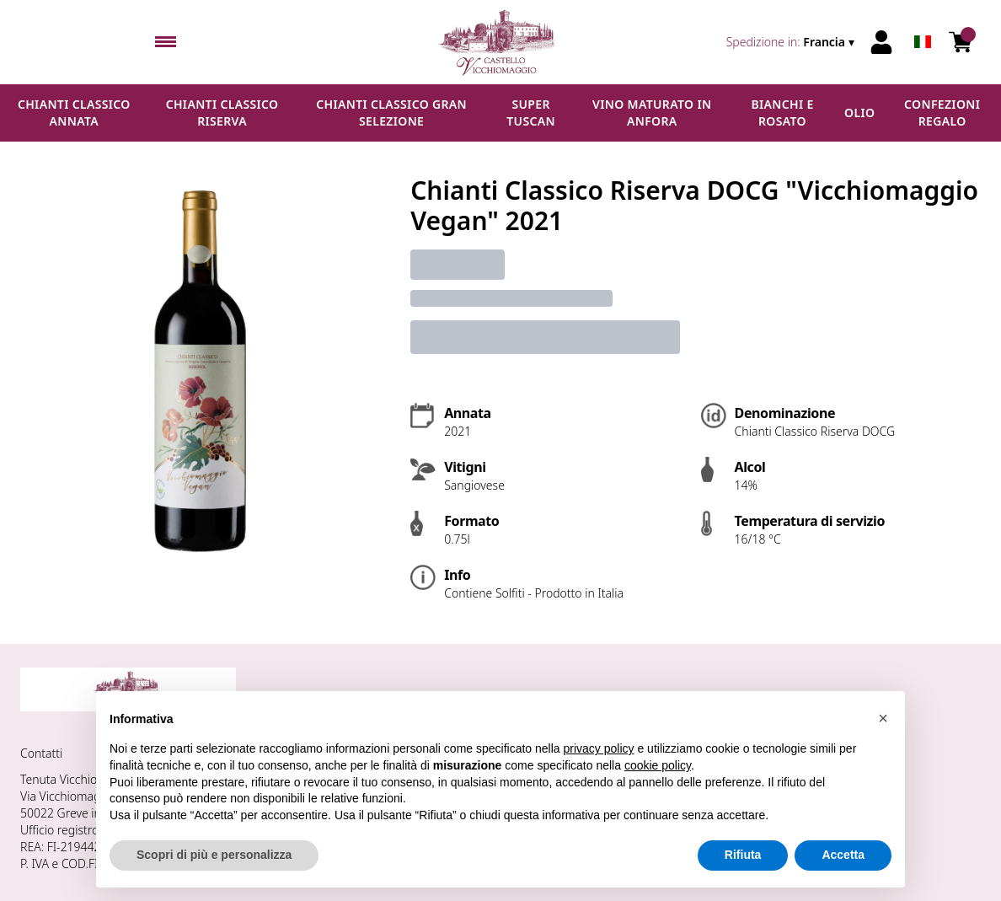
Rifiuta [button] (743, 855)
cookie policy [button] (657, 765)
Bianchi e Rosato (782, 112)
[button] (883, 718)
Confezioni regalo (942, 112)
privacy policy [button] (599, 749)
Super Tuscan (530, 112)
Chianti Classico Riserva (222, 112)
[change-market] (792, 42)
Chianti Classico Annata (74, 112)
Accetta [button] (843, 855)
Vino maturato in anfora (651, 112)
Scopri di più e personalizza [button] (214, 855)
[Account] (881, 42)
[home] (500, 42)
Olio (859, 113)
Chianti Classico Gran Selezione (391, 112)
